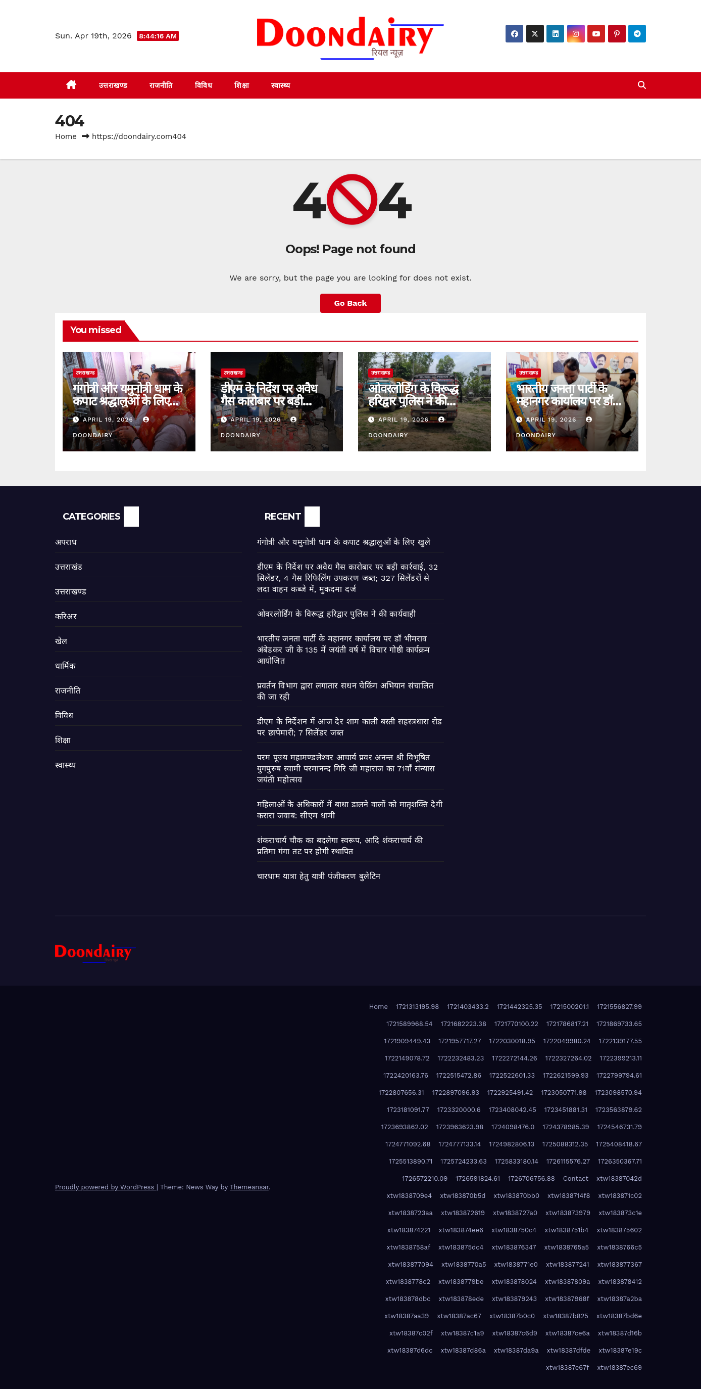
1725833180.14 (516, 1161)
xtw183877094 (411, 1264)
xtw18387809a (567, 1281)
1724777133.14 (460, 1144)
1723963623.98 (460, 1127)
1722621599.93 (565, 1075)
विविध (204, 85)
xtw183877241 (567, 1264)
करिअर (66, 616)
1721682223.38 (463, 1024)
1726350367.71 (620, 1161)
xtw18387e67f (567, 1367)
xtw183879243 (514, 1299)
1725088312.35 (565, 1144)
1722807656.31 (401, 1092)
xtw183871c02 (620, 1195)
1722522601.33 (512, 1075)
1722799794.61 (619, 1075)
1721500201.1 (569, 1006)
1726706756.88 (531, 1178)
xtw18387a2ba (619, 1299)
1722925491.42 (510, 1092)
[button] (642, 85)
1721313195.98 (417, 1006)
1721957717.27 (459, 1041)
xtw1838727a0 (515, 1213)
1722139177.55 (620, 1041)
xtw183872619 (463, 1213)
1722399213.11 (621, 1058)
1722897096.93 (455, 1092)
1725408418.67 (619, 1144)
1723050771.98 (563, 1092)
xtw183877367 (619, 1264)
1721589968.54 (409, 1024)
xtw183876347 (513, 1247)
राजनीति (161, 85)
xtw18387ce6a (567, 1333)
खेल (61, 641)
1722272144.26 (514, 1058)
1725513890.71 (410, 1161)
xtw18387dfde (569, 1350)
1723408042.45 (512, 1110)
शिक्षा (241, 85)
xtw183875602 (619, 1230)
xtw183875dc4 (460, 1247)
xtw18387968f (567, 1299)
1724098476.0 (512, 1127)
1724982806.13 (511, 1144)
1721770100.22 (516, 1024)
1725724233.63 (463, 1161)
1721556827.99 (619, 1006)
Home (66, 136)
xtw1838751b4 (566, 1230)
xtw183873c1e (620, 1213)
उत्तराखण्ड (113, 85)
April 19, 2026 (109, 419)
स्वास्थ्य (280, 85)
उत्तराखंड (68, 567)
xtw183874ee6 (461, 1230)
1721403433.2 (468, 1006)
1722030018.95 (512, 1041)
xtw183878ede (461, 1299)
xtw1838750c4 (513, 1230)
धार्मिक (65, 666)
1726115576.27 (568, 1161)
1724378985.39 (565, 1127)
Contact (575, 1178)
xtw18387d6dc (409, 1350)
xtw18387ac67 (459, 1316)
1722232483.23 (461, 1058)
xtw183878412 (620, 1281)
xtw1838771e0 (516, 1264)
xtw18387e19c (620, 1350)
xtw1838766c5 (619, 1247)
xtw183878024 (513, 1281)
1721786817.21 (567, 1024)
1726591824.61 (478, 1178)
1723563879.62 (618, 1110)
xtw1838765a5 (566, 1247)
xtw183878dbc (408, 1299)
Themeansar (249, 1187)
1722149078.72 (407, 1058)
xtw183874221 (409, 1230)
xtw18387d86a (462, 1350)
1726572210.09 (424, 1178)
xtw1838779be (460, 1281)
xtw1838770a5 (463, 1264)
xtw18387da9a (516, 1350)
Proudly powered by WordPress (106, 1187)
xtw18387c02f (411, 1333)
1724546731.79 (619, 1127)
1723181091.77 (408, 1110)
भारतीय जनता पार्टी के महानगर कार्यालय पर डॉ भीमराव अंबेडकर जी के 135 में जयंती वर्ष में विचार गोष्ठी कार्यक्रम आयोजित (343, 650)
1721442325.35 (519, 1006)
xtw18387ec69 (619, 1367)
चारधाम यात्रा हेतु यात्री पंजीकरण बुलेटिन (318, 876)
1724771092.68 (407, 1144)
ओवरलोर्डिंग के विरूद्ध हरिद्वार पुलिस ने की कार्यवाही (413, 401)
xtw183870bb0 (516, 1195)
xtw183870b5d (462, 1195)
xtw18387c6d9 (514, 1333)
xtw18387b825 (565, 1316)
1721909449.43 (407, 1041)
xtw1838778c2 (408, 1281)
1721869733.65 (619, 1024)
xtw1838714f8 (568, 1195)
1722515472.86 (458, 1075)
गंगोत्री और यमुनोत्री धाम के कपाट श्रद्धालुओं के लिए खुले (127, 401)
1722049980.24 (567, 1041)
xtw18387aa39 (406, 1316)
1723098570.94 (618, 1092)
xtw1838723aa (410, 1213)
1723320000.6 (459, 1110)
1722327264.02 (568, 1058)
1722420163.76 (405, 1075)
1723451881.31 (565, 1110)
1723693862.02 (404, 1127)
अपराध (66, 542)
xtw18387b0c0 (512, 1316)
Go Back (350, 303)
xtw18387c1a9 (462, 1333)
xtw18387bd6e (619, 1316)
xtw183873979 (567, 1213)
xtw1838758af (408, 1247)
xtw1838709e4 (409, 1195)
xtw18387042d (619, 1178)
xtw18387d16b (620, 1333)
